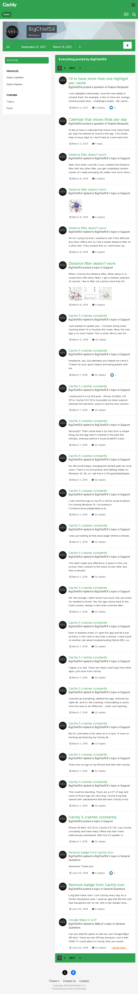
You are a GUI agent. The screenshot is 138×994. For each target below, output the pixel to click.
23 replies (99, 947)
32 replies (99, 339)
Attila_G (99, 923)
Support (125, 158)
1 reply (97, 143)
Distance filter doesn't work (87, 154)
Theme (54, 980)
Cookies (84, 980)
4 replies (98, 178)
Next (72, 68)
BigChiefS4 (75, 87)
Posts (10, 108)
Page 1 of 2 (95, 68)
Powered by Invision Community (69, 988)
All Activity (12, 60)
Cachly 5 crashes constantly (88, 315)
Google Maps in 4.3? (83, 920)
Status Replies (14, 84)
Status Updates (15, 77)
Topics (10, 101)
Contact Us (69, 980)
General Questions (114, 888)
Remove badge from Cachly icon (91, 852)
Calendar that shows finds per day (98, 119)
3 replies (98, 107)
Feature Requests (118, 87)
